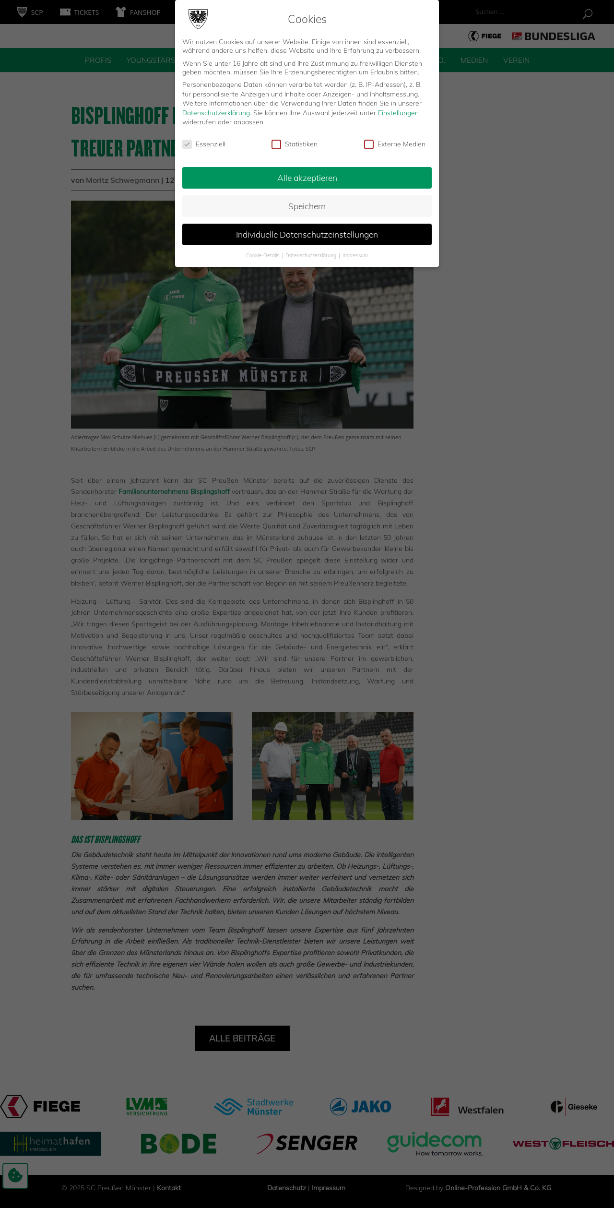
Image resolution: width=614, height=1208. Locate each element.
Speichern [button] (307, 202)
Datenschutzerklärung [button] (311, 251)
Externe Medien (394, 140)
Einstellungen (398, 109)
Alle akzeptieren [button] (307, 173)
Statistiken (295, 140)
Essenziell (203, 140)
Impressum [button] (355, 251)
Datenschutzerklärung (216, 109)
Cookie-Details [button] (263, 251)
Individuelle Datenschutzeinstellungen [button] (307, 230)
